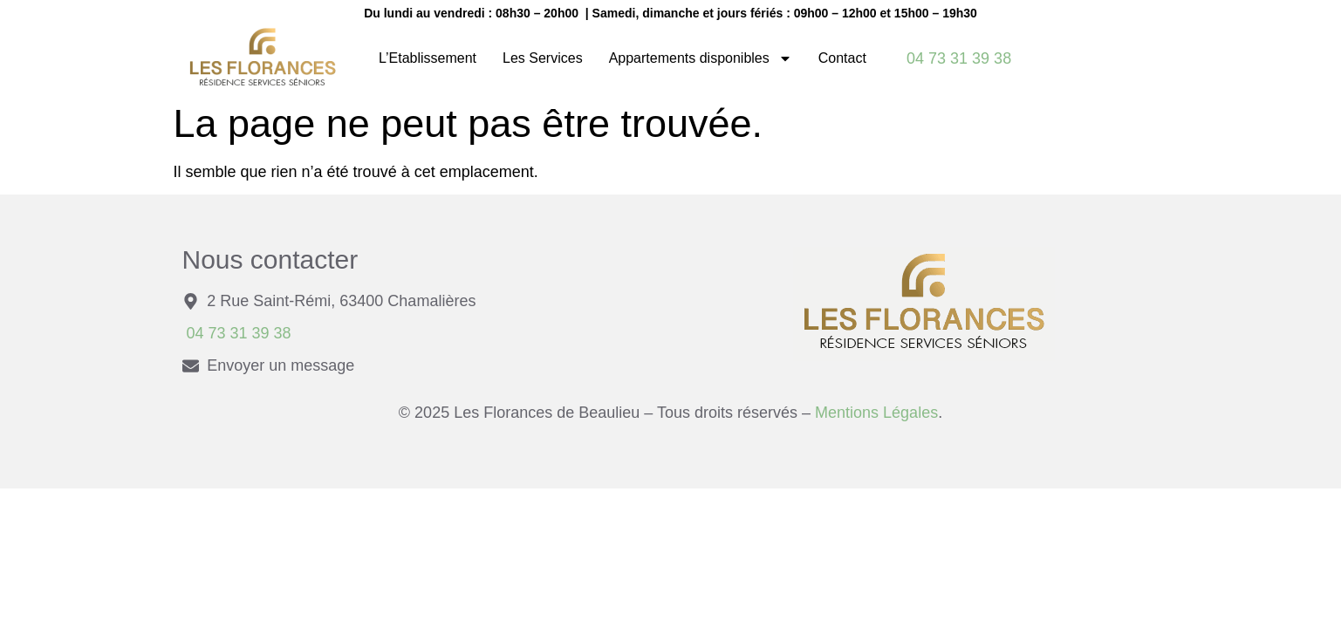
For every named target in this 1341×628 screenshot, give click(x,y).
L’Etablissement (427, 58)
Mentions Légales (874, 412)
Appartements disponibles (700, 58)
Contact (842, 58)
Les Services (543, 58)
